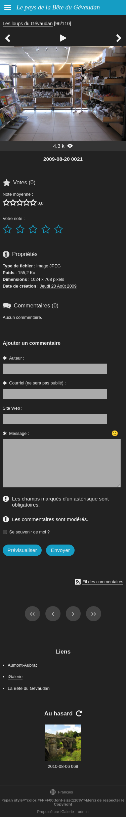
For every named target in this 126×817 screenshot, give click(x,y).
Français (61, 792)
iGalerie (15, 676)
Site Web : (13, 408)
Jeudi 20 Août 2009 (58, 286)
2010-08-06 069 (63, 766)
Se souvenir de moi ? (29, 531)
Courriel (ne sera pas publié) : (37, 382)
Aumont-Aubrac (23, 665)
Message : (19, 433)
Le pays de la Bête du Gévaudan (58, 7)
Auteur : (16, 358)
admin (83, 812)
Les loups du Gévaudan (28, 23)
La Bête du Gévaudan (29, 688)
